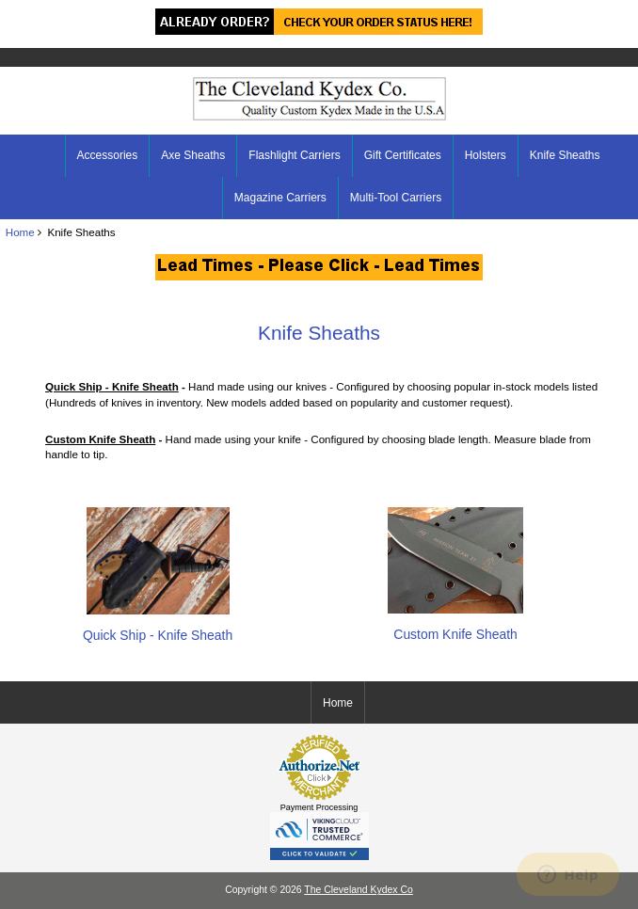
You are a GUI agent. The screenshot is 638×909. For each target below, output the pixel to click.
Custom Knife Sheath (455, 626)
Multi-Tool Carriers (395, 197)
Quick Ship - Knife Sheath (157, 627)
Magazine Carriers (280, 197)
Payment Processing (319, 807)
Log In (609, 13)
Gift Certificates (402, 155)
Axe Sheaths (193, 155)
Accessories (107, 155)
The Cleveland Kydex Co (358, 890)
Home (549, 13)
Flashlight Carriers (294, 155)
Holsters (485, 155)
